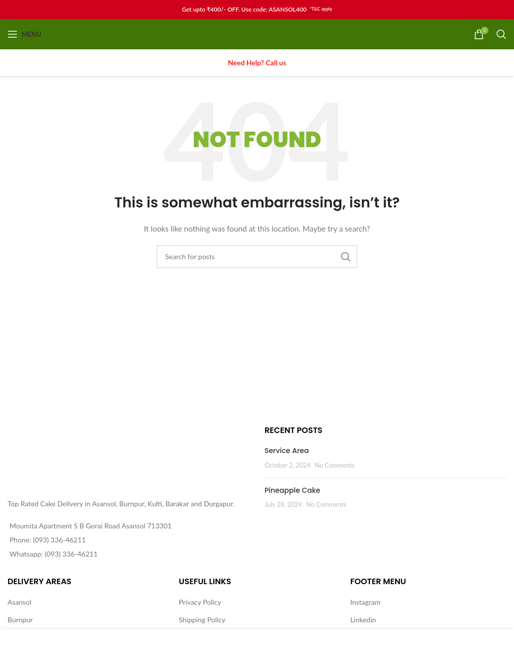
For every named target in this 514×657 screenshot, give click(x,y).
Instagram (365, 602)
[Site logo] (257, 33)
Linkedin (363, 619)
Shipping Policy (202, 619)
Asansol (20, 602)
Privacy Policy (200, 602)
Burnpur (20, 619)
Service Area (287, 451)
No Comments (335, 465)
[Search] (501, 34)
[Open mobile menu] (24, 34)
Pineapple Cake (292, 490)
